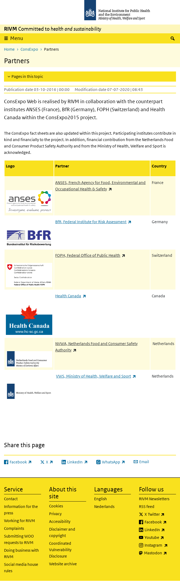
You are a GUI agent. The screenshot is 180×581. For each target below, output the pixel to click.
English (100, 498)
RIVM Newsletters (154, 498)
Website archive (63, 563)
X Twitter (160, 514)
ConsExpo (29, 49)
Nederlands (104, 506)
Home (9, 49)
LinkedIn (160, 530)
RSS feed (146, 506)
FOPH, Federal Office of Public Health (90, 255)
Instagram (160, 545)
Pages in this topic (27, 76)
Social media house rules (21, 567)
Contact (11, 498)
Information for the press (21, 509)
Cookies (56, 505)
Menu (16, 38)
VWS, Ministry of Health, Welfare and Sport (96, 376)
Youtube (160, 537)
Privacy (55, 513)
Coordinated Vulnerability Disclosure (60, 550)
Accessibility (59, 521)
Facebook (160, 522)
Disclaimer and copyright (62, 532)
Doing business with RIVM (21, 553)
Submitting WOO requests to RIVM (19, 539)
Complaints (14, 528)
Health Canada (70, 295)
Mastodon (160, 553)
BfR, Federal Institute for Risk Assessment (93, 221)
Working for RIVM (19, 520)
